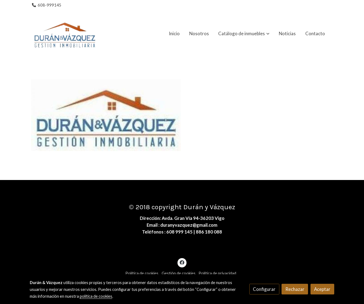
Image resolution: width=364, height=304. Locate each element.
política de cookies (96, 296)
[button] (244, 33)
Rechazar (294, 289)
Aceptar (322, 289)
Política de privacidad (217, 273)
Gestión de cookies (179, 273)
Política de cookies (141, 273)
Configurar (264, 289)
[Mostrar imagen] (105, 115)
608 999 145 (179, 232)
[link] (64, 33)
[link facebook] (182, 262)
